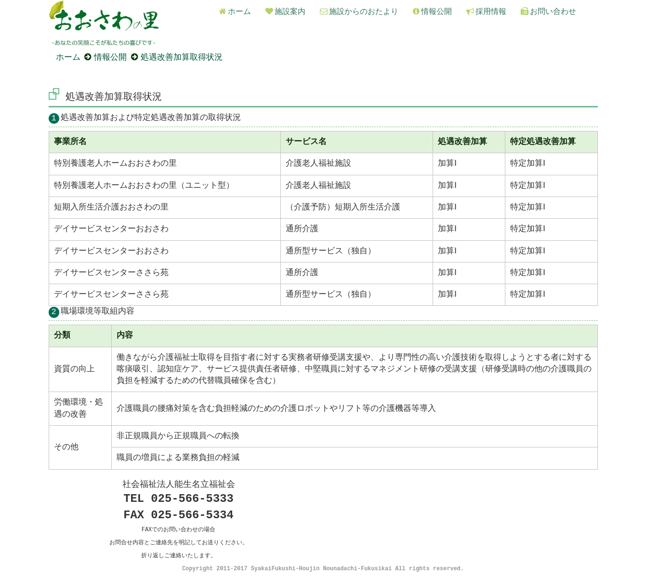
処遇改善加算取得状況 (182, 56)
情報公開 (432, 12)
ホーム (235, 12)
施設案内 (285, 12)
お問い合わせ (548, 12)
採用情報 (486, 12)
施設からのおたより (359, 12)
